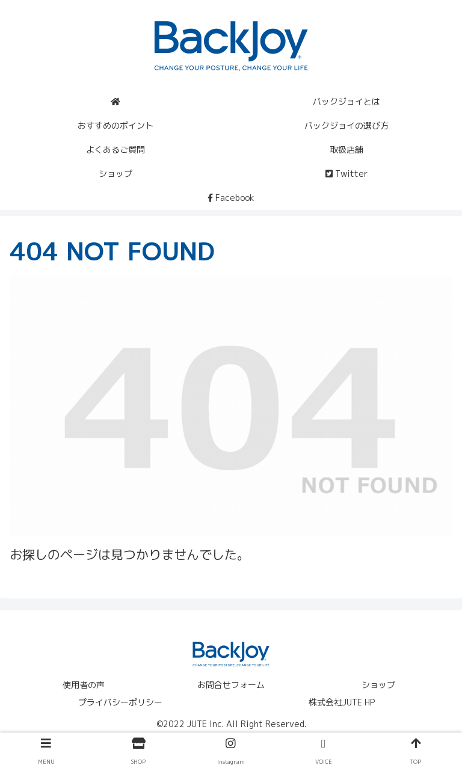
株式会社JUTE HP (342, 702)
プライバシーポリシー (120, 702)
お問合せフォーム (231, 684)
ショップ (378, 684)
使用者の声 (84, 684)
